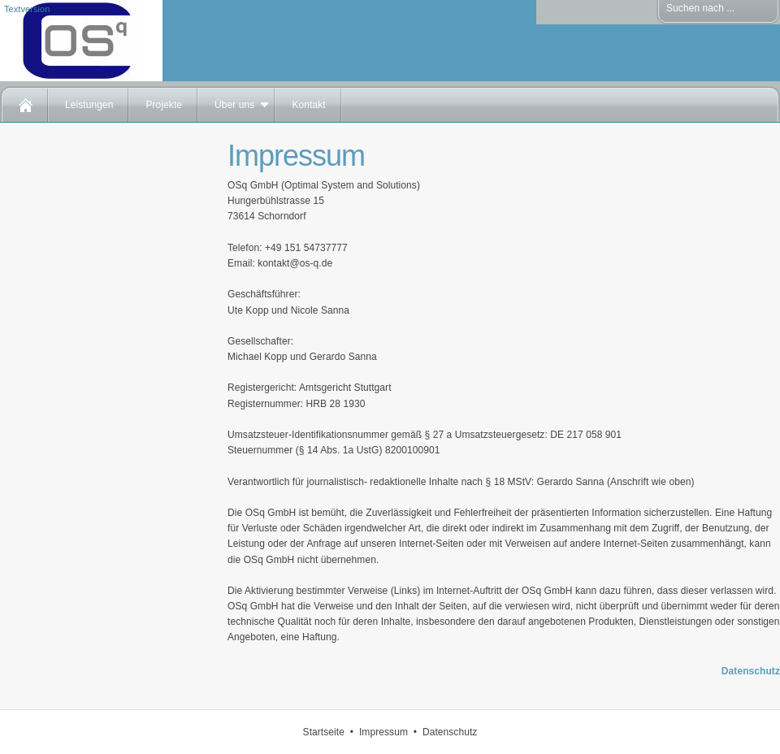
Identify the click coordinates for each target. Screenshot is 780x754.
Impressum (383, 732)
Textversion (27, 9)
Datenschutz (751, 671)
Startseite (323, 732)
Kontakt (308, 104)
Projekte (163, 104)
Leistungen (89, 104)
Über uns (234, 104)
